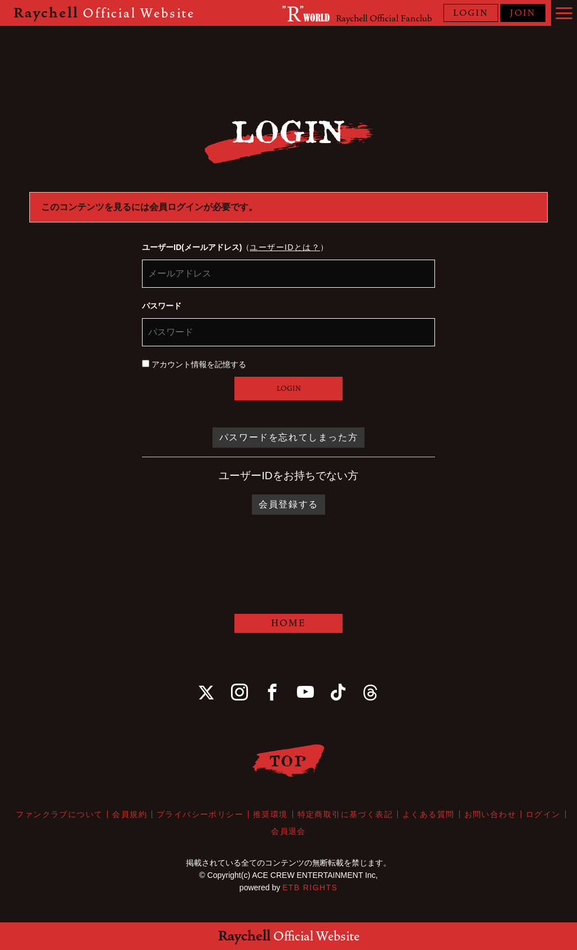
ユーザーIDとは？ (285, 247)
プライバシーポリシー (200, 814)
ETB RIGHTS (310, 887)
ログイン (543, 814)
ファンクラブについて (59, 814)
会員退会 (288, 831)
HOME (288, 623)
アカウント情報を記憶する (194, 364)
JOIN (523, 13)
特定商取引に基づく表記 (345, 814)
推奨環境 (270, 814)
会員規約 (129, 814)
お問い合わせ (490, 814)
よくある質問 (428, 814)
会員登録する (288, 504)
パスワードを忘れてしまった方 (288, 437)
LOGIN (471, 13)
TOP (288, 760)
